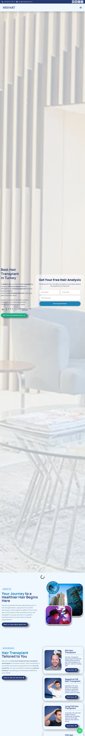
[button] (80, 7)
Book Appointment (60, 304)
